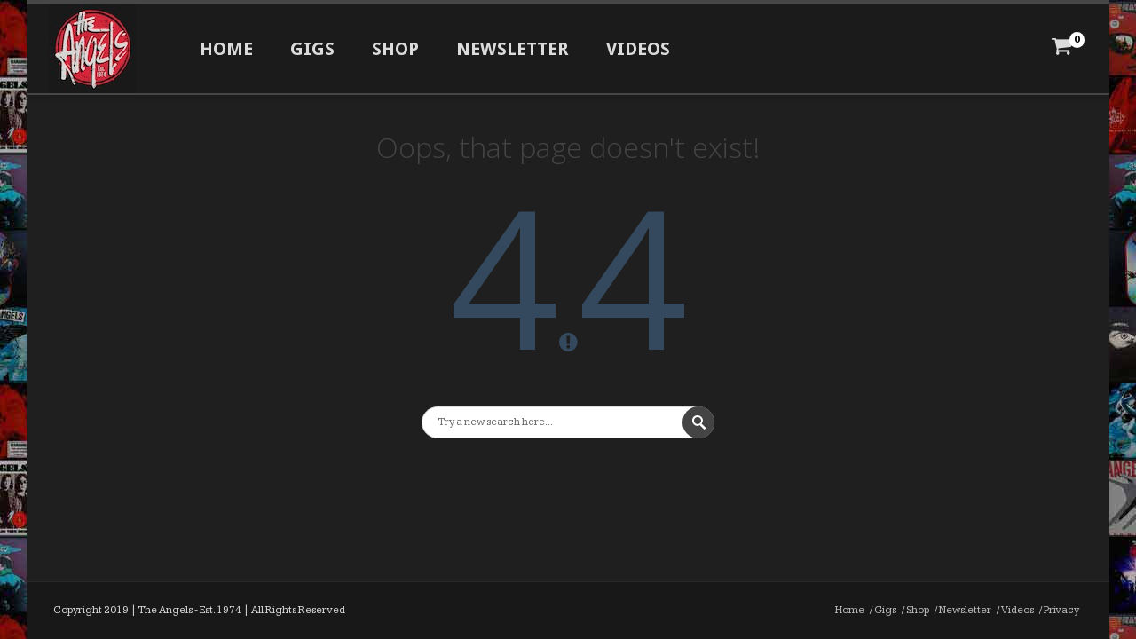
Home (226, 48)
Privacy (1061, 610)
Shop (395, 48)
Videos (638, 48)
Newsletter (512, 48)
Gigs (312, 48)
